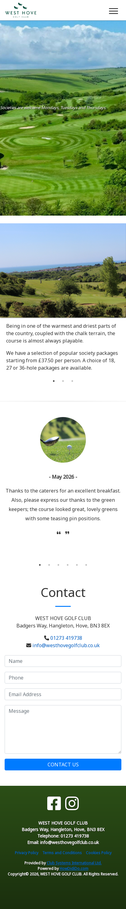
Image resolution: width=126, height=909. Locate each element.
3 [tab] (72, 381)
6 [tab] (86, 565)
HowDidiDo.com (74, 868)
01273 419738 (66, 638)
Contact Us (63, 764)
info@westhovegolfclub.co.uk (66, 645)
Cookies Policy (98, 852)
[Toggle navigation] (113, 10)
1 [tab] (54, 381)
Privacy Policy (26, 852)
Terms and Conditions (62, 852)
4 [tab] (68, 565)
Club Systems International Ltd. (74, 863)
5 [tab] (77, 565)
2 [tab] (63, 381)
